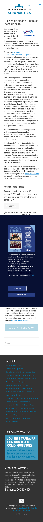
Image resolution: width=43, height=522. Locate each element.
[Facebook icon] (17, 514)
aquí (32, 275)
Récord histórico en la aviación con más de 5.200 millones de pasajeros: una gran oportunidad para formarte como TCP (20, 195)
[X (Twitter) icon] (19, 514)
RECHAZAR (21, 295)
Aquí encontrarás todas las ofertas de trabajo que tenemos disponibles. (21, 453)
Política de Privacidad (20, 320)
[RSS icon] (26, 514)
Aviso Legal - (22, 508)
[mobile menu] (40, 4)
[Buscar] (21, 343)
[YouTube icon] (21, 514)
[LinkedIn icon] (24, 514)
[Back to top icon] (21, 501)
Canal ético (26, 510)
